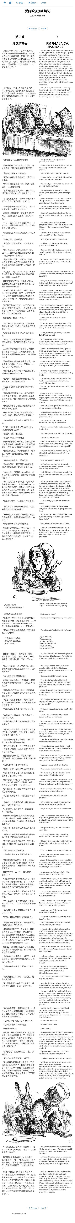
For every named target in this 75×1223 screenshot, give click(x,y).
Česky (32, 2)
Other (44, 2)
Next (43, 28)
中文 (20, 2)
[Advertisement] (37, 20)
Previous (33, 28)
